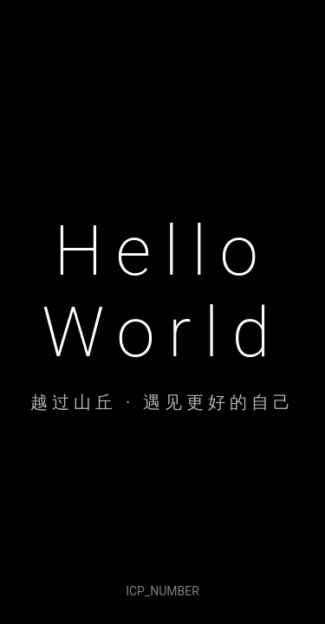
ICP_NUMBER (162, 591)
